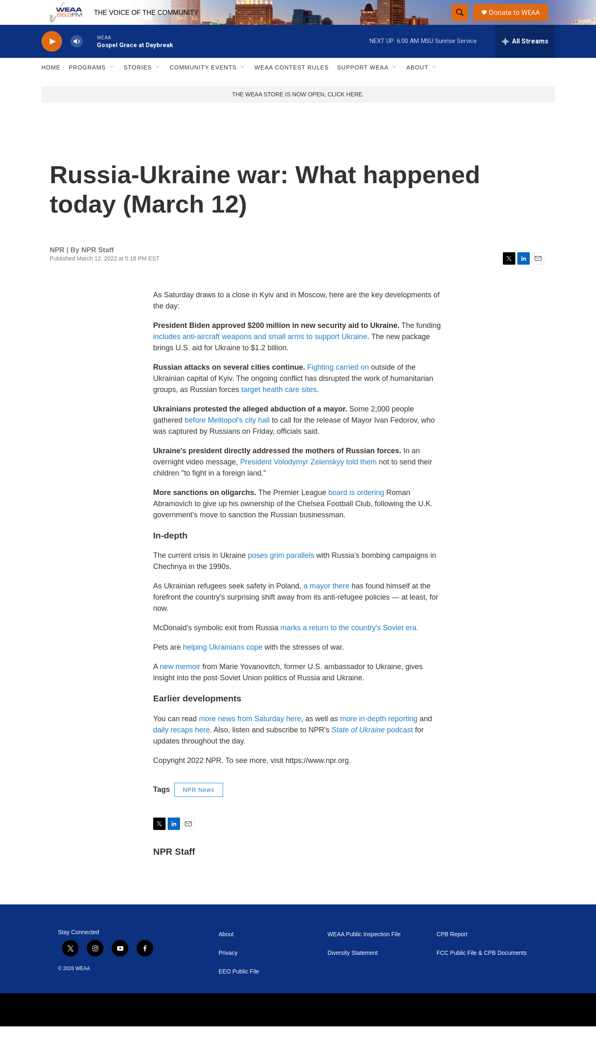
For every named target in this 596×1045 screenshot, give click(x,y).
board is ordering (356, 511)
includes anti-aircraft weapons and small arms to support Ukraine (260, 355)
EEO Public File (239, 990)
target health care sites (279, 408)
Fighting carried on (338, 386)
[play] (51, 60)
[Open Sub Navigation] (112, 86)
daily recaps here (181, 748)
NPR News (198, 808)
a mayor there (327, 604)
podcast (372, 748)
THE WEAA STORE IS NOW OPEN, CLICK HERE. (298, 113)
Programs (87, 86)
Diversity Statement (352, 971)
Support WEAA (362, 86)
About (417, 86)
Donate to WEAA (517, 21)
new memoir (180, 685)
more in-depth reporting (379, 737)
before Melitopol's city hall (228, 439)
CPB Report (452, 953)
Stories (138, 86)
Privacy (228, 971)
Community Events (203, 86)
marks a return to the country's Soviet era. (350, 646)
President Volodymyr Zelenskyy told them (308, 480)
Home (50, 86)
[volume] (77, 60)
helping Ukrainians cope (223, 666)
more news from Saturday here (250, 737)
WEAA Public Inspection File (364, 953)
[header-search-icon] (460, 22)
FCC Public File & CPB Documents (482, 971)
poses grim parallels (281, 574)
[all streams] (525, 60)
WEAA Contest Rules (292, 86)
